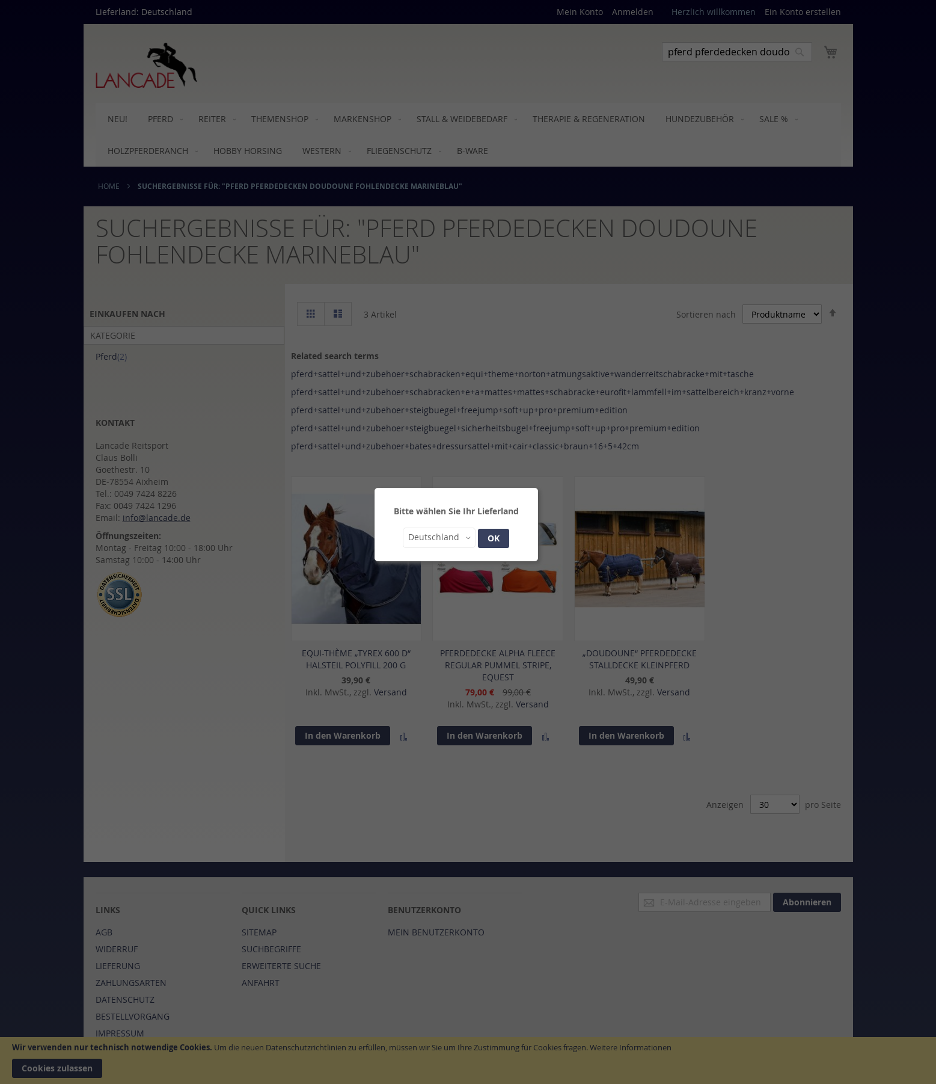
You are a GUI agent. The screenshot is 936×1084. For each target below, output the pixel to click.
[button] (439, 538)
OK (494, 538)
